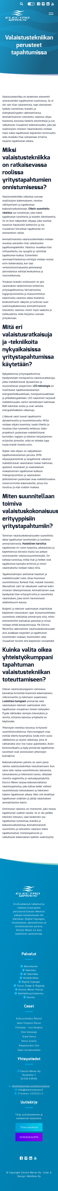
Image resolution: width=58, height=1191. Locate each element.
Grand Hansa (29, 1036)
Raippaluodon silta (29, 1045)
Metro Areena (29, 1040)
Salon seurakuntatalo (29, 1049)
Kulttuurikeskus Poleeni (29, 1018)
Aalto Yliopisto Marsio (29, 1023)
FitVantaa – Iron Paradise (29, 1027)
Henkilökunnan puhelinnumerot (30, 1086)
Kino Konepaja (29, 1032)
